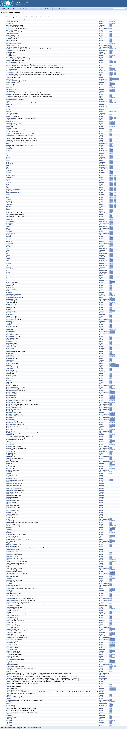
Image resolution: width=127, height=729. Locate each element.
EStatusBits (9, 136)
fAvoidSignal (9, 147)
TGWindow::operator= (11, 559)
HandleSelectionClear (11, 422)
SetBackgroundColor (11, 607)
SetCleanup (9, 614)
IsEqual (8, 458)
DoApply (8, 101)
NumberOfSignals (10, 546)
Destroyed (8, 87)
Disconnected (9, 98)
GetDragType (9, 304)
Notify (7, 543)
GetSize (8, 370)
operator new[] (9, 556)
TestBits (8, 671)
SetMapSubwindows (11, 639)
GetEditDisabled (10, 311)
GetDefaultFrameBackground (13, 294)
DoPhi (7, 109)
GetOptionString (10, 358)
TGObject (101, 155)
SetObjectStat (9, 653)
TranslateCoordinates (11, 700)
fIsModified (9, 219)
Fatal (7, 145)
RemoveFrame (9, 585)
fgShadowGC (9, 202)
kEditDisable (9, 482)
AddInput (8, 30)
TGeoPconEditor (30, 17)
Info (7, 436)
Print (7, 568)
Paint (7, 565)
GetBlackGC (9, 285)
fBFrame (8, 150)
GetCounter (9, 292)
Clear (7, 55)
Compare (8, 60)
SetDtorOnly (9, 624)
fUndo (7, 274)
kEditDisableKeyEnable (11, 490)
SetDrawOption (9, 620)
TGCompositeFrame (104, 28)
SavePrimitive (9, 598)
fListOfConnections (11, 230)
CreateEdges (9, 79)
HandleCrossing (10, 392)
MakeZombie (9, 527)
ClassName (9, 52)
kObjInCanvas (9, 510)
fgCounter (8, 182)
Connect (8, 64)
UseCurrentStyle (10, 707)
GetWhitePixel (9, 378)
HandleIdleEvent (10, 416)
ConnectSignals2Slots (11, 70)
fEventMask (9, 170)
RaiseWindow (9, 575)
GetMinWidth (9, 346)
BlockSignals (9, 38)
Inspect (8, 441)
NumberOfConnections (11, 544)
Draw (7, 116)
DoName (8, 106)
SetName (8, 651)
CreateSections (10, 82)
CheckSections (9, 50)
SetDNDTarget (9, 617)
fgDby (7, 187)
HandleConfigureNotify (12, 390)
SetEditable (9, 625)
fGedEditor (8, 194)
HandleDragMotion (10, 409)
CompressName (10, 62)
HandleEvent (9, 411)
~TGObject (8, 720)
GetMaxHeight (9, 341)
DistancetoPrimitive (11, 99)
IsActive (8, 444)
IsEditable (8, 456)
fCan (7, 153)
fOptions (8, 252)
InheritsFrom (9, 438)
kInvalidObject (9, 500)
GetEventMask (9, 312)
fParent (8, 255)
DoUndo (8, 114)
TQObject (101, 33)
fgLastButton (9, 199)
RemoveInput (9, 587)
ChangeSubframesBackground (13, 47)
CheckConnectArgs (11, 48)
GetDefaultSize (9, 299)
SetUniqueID (9, 656)
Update (7, 703)
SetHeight (8, 634)
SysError (8, 668)
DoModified (9, 104)
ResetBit (8, 592)
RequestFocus (9, 590)
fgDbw (7, 184)
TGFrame (101, 23)
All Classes (48, 9)
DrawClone (8, 123)
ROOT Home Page (6, 8)
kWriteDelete (9, 515)
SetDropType (9, 622)
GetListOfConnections (11, 336)
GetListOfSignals (10, 338)
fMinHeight (9, 238)
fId (6, 211)
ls (6, 524)
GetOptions (9, 356)
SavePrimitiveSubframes (12, 600)
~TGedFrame (9, 715)
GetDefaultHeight (10, 295)
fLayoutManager (10, 224)
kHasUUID (8, 499)
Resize (7, 593)
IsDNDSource (9, 453)
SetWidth (8, 658)
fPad (7, 253)
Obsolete (8, 548)
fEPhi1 (7, 169)
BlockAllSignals (10, 37)
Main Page (15, 8)
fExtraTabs (8, 172)
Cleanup (8, 54)
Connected (8, 69)
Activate (8, 23)
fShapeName (9, 267)
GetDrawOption (10, 306)
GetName (8, 350)
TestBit (7, 669)
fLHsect (8, 226)
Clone (7, 57)
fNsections (8, 250)
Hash (7, 429)
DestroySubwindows (11, 89)
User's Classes (30, 8)
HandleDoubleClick (11, 402)
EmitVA (8, 133)
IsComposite (9, 449)
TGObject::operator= (11, 561)
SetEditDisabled (10, 627)
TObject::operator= (10, 563)
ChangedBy (9, 43)
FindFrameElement (10, 213)
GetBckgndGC (9, 284)
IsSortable (8, 468)
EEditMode (8, 128)
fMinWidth (8, 240)
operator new (9, 553)
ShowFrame (9, 664)
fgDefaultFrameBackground (13, 189)
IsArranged (9, 446)
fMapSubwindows (10, 233)
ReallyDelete (9, 578)
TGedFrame (102, 21)
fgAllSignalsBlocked (11, 175)
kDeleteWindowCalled (11, 480)
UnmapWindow (9, 702)
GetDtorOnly (9, 309)
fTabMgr (8, 272)
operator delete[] (10, 551)
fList (7, 228)
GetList (7, 333)
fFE (7, 174)
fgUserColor (9, 204)
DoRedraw (8, 111)
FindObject (8, 214)
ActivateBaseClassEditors (12, 25)
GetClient (8, 290)
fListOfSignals (9, 231)
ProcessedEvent (10, 571)
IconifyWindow (9, 434)
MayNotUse (9, 534)
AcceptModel (9, 21)
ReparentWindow (10, 588)
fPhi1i (7, 257)
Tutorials (22, 8)
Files (55, 9)
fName (7, 245)
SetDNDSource (9, 615)
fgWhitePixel (9, 208)
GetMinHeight (9, 345)
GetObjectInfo (9, 351)
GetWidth (8, 380)
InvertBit (8, 443)
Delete (7, 84)
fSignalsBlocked (10, 268)
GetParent (8, 360)
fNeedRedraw (9, 246)
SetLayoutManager (10, 637)
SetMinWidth (9, 646)
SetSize (8, 654)
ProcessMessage (10, 573)
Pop (7, 566)
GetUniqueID (9, 375)
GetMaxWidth (9, 343)
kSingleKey (9, 514)
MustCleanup (9, 541)
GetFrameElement (10, 317)
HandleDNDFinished (11, 397)
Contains (8, 76)
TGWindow (101, 89)
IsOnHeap (8, 466)
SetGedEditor (9, 632)
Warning (8, 708)
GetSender (8, 365)
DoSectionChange (10, 113)
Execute (8, 138)
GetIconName (9, 326)
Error (7, 135)
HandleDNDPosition (11, 400)
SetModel (8, 647)
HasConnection (10, 427)
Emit (7, 130)
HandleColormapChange (12, 389)
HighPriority (9, 433)
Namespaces (39, 9)
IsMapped (8, 463)
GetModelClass (10, 348)
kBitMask (8, 475)
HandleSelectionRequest (12, 424)
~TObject (8, 724)
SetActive (8, 605)
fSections (8, 263)
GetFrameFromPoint (11, 319)
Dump (7, 126)
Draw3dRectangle (10, 118)
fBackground (9, 148)
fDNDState (8, 160)
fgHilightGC (9, 196)
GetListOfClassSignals (11, 334)
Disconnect (9, 92)
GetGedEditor (9, 321)
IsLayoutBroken (10, 461)
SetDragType (9, 619)
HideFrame (8, 431)
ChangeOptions (10, 45)
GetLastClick (9, 329)
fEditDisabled (9, 164)
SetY (7, 663)
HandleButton (9, 385)
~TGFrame (8, 718)
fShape (7, 265)
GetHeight (8, 323)
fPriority (8, 258)
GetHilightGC (9, 324)
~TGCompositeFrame (11, 713)
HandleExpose (9, 412)
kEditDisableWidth (10, 495)
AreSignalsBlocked (10, 35)
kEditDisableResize (11, 493)
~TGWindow (9, 722)
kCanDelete (9, 477)
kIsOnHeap (8, 502)
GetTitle (8, 373)
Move (7, 537)
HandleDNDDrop (10, 394)
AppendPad (9, 32)
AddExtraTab (9, 26)
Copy (7, 77)
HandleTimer (9, 426)
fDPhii (7, 162)
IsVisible (8, 470)
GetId (7, 328)
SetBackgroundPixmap (11, 609)
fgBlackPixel (9, 180)
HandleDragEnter (10, 405)
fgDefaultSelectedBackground (13, 192)
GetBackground (10, 282)
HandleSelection (10, 421)
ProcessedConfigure (11, 570)
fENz (7, 167)
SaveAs (8, 597)
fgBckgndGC (9, 177)
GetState (8, 372)
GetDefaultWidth (10, 301)
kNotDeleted (9, 509)
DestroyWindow (10, 91)
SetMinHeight (9, 644)
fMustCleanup (9, 243)
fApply (7, 143)
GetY (7, 383)
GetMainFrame (9, 339)
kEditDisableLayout (11, 492)
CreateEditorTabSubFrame (12, 81)
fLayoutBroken (9, 223)
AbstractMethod (10, 20)
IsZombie (8, 473)
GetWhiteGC (9, 377)
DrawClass (8, 121)
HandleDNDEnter (10, 395)
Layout (7, 519)
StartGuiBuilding (10, 666)
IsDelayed (8, 451)
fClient (7, 155)
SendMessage (9, 603)
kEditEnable (9, 497)
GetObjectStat (9, 353)
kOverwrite (8, 512)
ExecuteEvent (9, 142)
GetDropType (9, 307)
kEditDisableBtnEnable (11, 483)
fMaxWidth (8, 236)
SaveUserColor (9, 602)
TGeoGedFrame (103, 253)
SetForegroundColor (11, 629)
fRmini (7, 262)
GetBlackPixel (9, 287)
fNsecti (7, 248)
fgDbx (7, 186)
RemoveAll (8, 583)
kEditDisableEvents (11, 485)
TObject (101, 20)
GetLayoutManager (11, 331)
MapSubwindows (10, 531)
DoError (8, 103)
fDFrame (8, 158)
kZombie (8, 517)
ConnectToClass (10, 72)
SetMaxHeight (9, 641)
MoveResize (9, 539)
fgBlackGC (8, 179)
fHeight (8, 209)
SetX (7, 661)
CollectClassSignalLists (12, 59)
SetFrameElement (10, 631)
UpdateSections (10, 705)
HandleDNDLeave (10, 399)
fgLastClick (9, 201)
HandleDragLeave (10, 407)
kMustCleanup (9, 505)
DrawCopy (8, 125)
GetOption (8, 355)
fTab (7, 270)
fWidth (7, 275)
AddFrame (8, 28)
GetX (7, 382)
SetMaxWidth (9, 642)
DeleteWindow (9, 86)
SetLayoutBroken (10, 636)
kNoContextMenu (10, 507)
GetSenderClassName (11, 367)
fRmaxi (7, 260)
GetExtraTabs (9, 314)
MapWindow (9, 532)
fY (6, 279)
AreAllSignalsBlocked (11, 33)
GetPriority (8, 361)
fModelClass (9, 241)
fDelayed (8, 157)
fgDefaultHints (9, 191)
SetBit (7, 610)
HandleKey (8, 417)
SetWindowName (10, 659)
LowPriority (9, 522)
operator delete (10, 549)
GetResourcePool (10, 363)
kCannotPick (9, 478)
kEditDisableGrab (10, 487)
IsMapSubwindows (10, 465)
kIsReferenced (9, 504)
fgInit (7, 197)
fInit (7, 218)
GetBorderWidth (10, 289)
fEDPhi (7, 165)
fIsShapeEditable (10, 221)
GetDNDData (9, 302)
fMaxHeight (9, 235)
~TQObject (8, 725)
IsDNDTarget (9, 455)
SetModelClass (10, 649)
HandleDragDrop (10, 404)
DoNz (7, 108)
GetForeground (9, 316)
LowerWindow (9, 521)
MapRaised (9, 529)
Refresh (8, 581)
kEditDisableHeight (11, 488)
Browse (8, 40)
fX (6, 277)
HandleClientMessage (11, 387)
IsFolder (8, 460)
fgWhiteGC (8, 206)
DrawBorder (9, 120)
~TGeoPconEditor (10, 717)
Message (8, 536)
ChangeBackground (11, 42)
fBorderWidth (9, 152)
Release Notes (62, 8)
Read (7, 576)
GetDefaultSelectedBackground (14, 297)
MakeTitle (8, 526)
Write (7, 710)
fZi (6, 280)
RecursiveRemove (10, 580)
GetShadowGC (9, 368)
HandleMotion (9, 419)
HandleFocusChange (11, 414)
